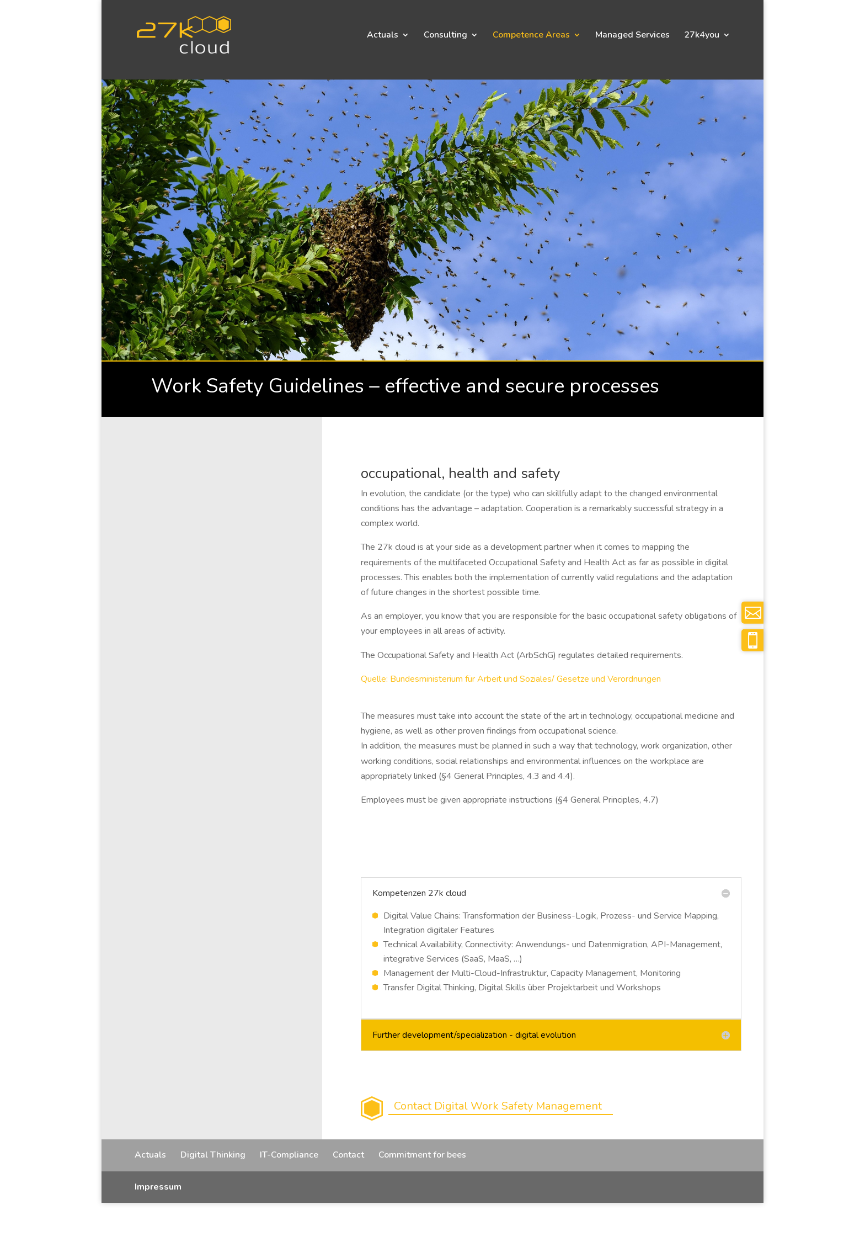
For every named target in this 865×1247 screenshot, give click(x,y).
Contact (348, 1155)
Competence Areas (531, 36)
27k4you (701, 36)
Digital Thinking (212, 1155)
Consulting (445, 36)
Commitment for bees (422, 1155)
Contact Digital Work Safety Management (498, 1106)
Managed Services (632, 36)
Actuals (382, 36)
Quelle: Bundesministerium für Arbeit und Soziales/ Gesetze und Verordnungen (511, 679)
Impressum (158, 1187)
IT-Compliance (289, 1155)
